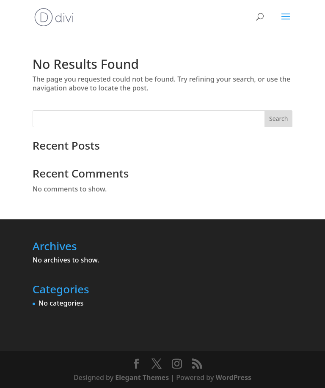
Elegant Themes (142, 377)
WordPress (233, 377)
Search (278, 119)
